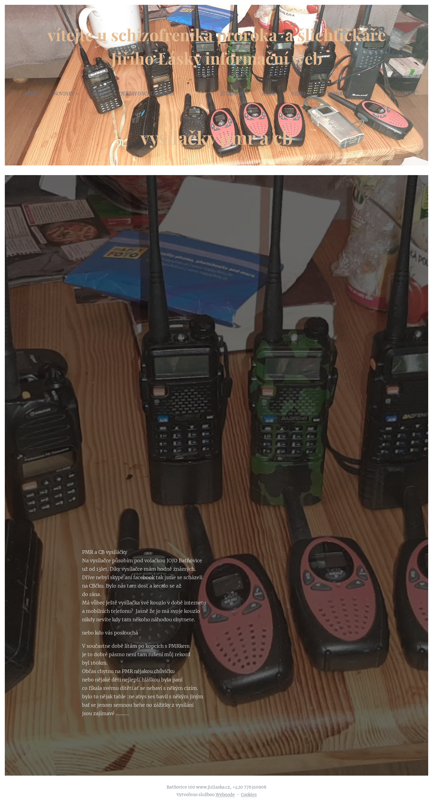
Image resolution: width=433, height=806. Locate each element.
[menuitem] (36, 93)
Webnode (225, 794)
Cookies (249, 794)
